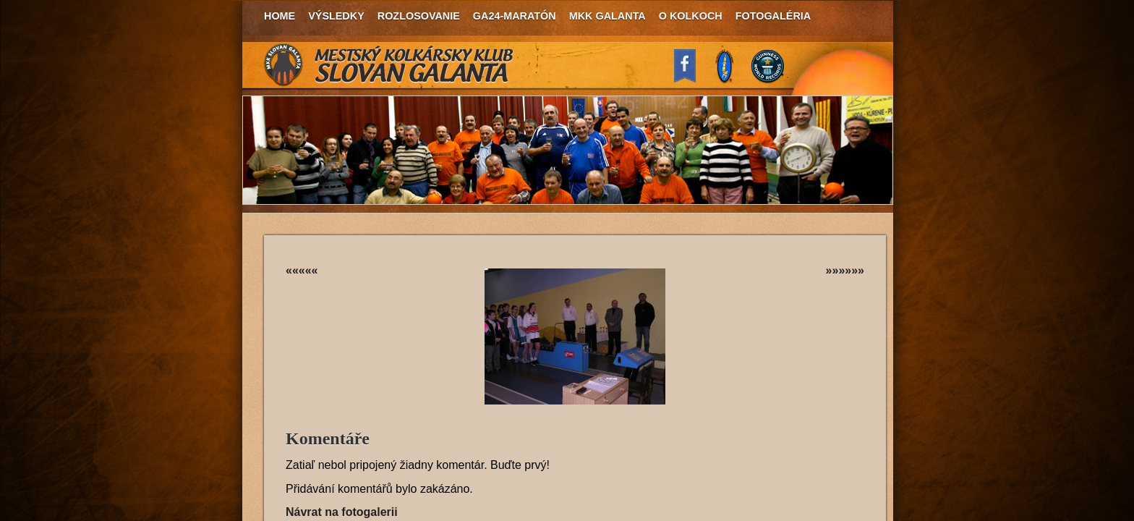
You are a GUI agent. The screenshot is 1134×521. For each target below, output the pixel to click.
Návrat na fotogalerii (342, 512)
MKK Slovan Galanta (389, 65)
